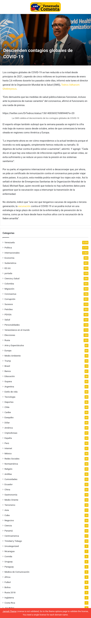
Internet (8, 448)
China (7, 489)
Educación (10, 376)
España (8, 438)
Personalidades (12, 324)
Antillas (8, 474)
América (9, 427)
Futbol (8, 582)
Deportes (9, 402)
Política (8, 247)
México (8, 453)
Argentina (9, 386)
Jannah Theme (9, 611)
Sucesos (9, 304)
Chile (7, 407)
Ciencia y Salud (12, 278)
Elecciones (10, 335)
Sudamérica (10, 263)
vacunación (24, 206)
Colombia (9, 283)
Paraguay (9, 566)
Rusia (7, 340)
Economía (9, 258)
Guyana (8, 381)
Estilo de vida (11, 391)
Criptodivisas (11, 433)
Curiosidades (11, 479)
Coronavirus (10, 294)
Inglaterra (9, 597)
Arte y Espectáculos (14, 345)
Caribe (8, 412)
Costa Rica (10, 602)
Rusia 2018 (10, 592)
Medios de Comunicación (17, 572)
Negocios (9, 520)
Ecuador (9, 484)
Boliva (7, 587)
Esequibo (9, 417)
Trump (8, 361)
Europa (8, 350)
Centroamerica (12, 536)
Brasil (7, 366)
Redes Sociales (12, 458)
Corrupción (10, 299)
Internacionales (12, 252)
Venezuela (10, 242)
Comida (8, 556)
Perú (7, 443)
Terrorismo (10, 505)
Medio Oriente (11, 499)
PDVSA (8, 314)
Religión (8, 469)
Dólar (7, 422)
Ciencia (8, 525)
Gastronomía (11, 494)
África (7, 577)
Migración (9, 288)
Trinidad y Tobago (13, 541)
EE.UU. (8, 268)
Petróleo (9, 309)
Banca (8, 371)
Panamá (9, 530)
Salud (7, 319)
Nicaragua (10, 551)
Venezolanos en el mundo (17, 330)
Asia (7, 510)
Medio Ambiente (13, 355)
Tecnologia (10, 397)
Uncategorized (12, 546)
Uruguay (9, 561)
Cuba (7, 515)
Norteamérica (11, 463)
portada (8, 273)
